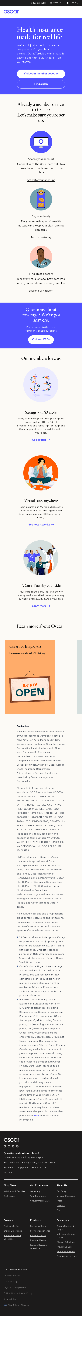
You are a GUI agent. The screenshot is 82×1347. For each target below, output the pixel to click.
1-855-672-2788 (38, 3)
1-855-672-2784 (38, 1168)
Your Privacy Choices (18, 1305)
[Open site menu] (76, 11)
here (36, 1116)
